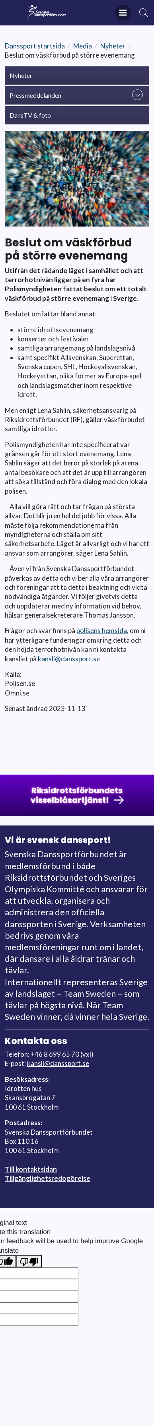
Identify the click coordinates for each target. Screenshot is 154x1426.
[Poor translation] (29, 1261)
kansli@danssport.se (69, 659)
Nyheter (112, 46)
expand (137, 94)
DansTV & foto (30, 115)
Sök (144, 13)
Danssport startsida (35, 46)
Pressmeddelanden (35, 95)
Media (82, 46)
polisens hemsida (101, 630)
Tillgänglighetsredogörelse (47, 1178)
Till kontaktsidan (31, 1169)
